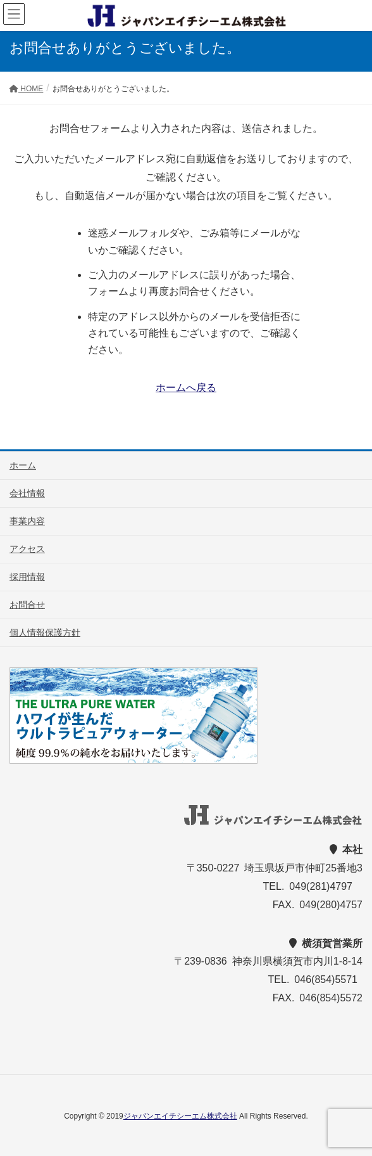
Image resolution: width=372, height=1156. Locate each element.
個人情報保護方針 (44, 632)
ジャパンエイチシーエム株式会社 (180, 1116)
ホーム (22, 465)
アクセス (27, 549)
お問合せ (27, 605)
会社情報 (27, 493)
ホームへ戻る (186, 387)
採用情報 (27, 577)
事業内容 (27, 521)
